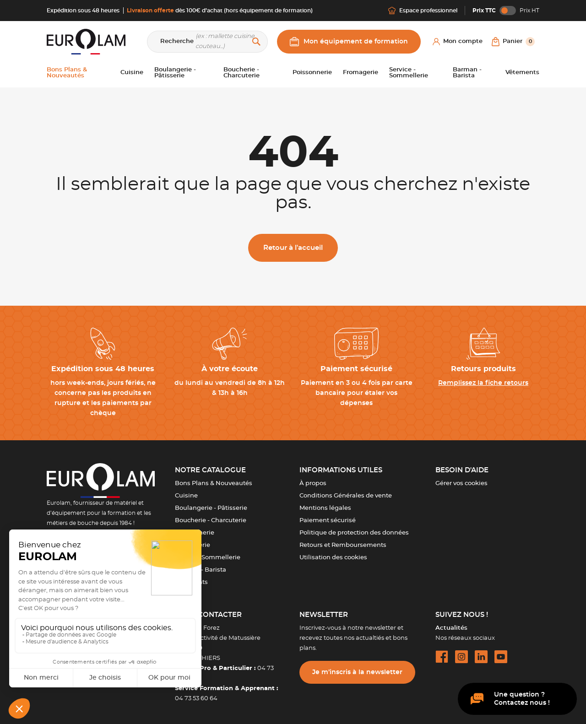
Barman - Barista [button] (467, 73)
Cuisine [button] (131, 73)
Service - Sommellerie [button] (408, 73)
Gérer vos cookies (461, 483)
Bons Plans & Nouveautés (213, 483)
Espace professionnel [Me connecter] (422, 10)
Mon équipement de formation (349, 41)
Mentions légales (325, 508)
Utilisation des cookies (333, 558)
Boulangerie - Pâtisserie (211, 508)
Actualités (451, 628)
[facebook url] (441, 656)
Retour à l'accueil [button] (293, 247)
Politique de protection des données (354, 533)
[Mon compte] (457, 42)
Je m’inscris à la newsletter (357, 672)
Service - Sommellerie (207, 558)
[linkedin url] (481, 656)
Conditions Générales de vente (345, 496)
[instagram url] (461, 656)
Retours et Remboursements (342, 545)
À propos (312, 483)
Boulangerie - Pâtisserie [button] (175, 73)
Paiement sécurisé (327, 521)
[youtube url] (500, 656)
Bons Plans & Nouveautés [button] (67, 73)
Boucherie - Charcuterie (210, 521)
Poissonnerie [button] (312, 73)
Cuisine (186, 496)
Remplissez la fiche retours (483, 383)
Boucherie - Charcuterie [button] (241, 73)
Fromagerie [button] (360, 73)
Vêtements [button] (522, 73)
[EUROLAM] (86, 41)
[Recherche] (207, 42)
